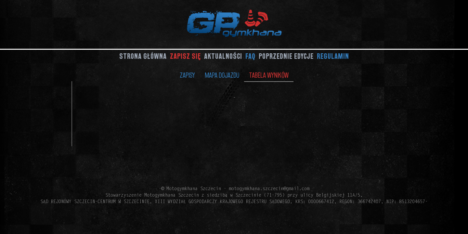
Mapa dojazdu (222, 75)
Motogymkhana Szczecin (193, 189)
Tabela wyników (269, 75)
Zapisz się (185, 56)
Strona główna (143, 56)
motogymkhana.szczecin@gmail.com (269, 189)
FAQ (250, 56)
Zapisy (187, 75)
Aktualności (223, 56)
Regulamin (333, 56)
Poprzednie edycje (286, 56)
